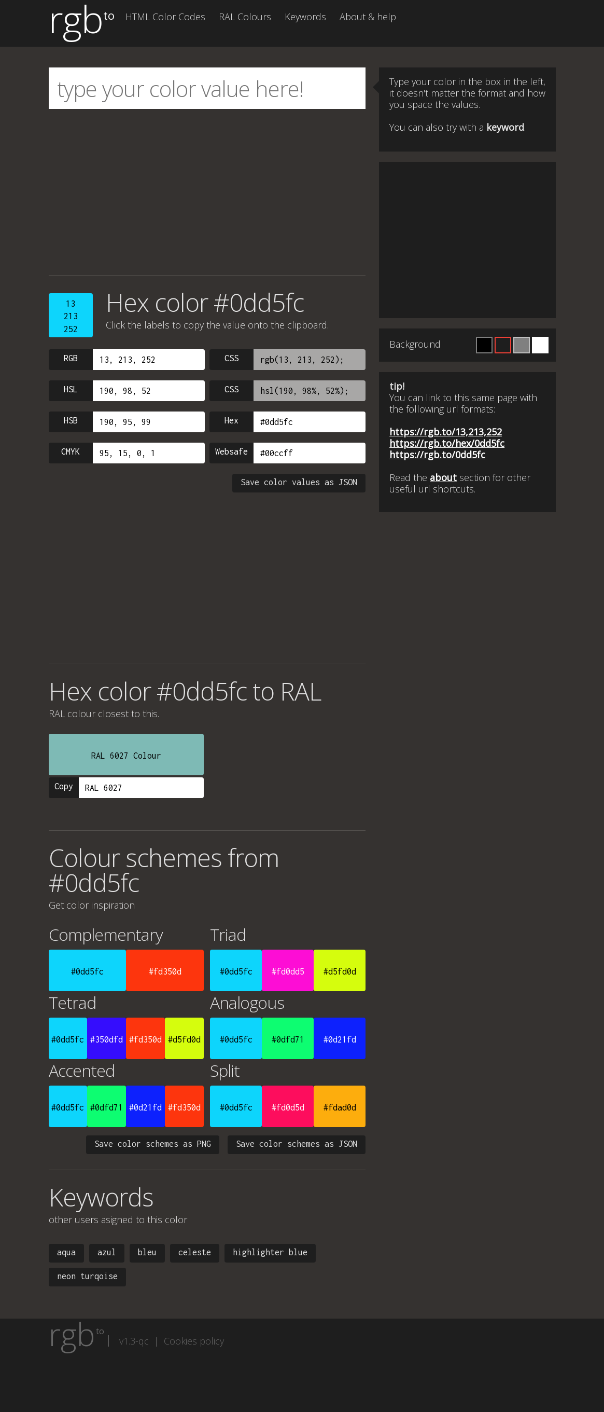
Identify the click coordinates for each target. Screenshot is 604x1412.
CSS (231, 358)
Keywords (305, 16)
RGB (71, 358)
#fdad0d (340, 1107)
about (443, 477)
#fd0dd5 (288, 971)
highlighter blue (270, 1252)
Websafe (231, 451)
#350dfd (106, 1039)
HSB (71, 420)
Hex (231, 420)
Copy (63, 786)
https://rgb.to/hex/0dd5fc (446, 443)
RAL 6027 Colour (126, 755)
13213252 (71, 316)
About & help (368, 16)
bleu (147, 1252)
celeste (194, 1252)
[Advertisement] (207, 192)
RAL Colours (245, 16)
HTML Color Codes (165, 16)
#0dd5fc (87, 971)
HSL (71, 389)
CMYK (70, 451)
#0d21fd (340, 1039)
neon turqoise (87, 1276)
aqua (66, 1252)
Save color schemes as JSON (296, 1143)
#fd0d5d (288, 1107)
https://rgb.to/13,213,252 (445, 432)
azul (106, 1252)
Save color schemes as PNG (152, 1143)
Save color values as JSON (299, 482)
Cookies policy (194, 1341)
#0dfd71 (288, 1039)
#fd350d (165, 971)
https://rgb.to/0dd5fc (437, 454)
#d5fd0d (340, 971)
